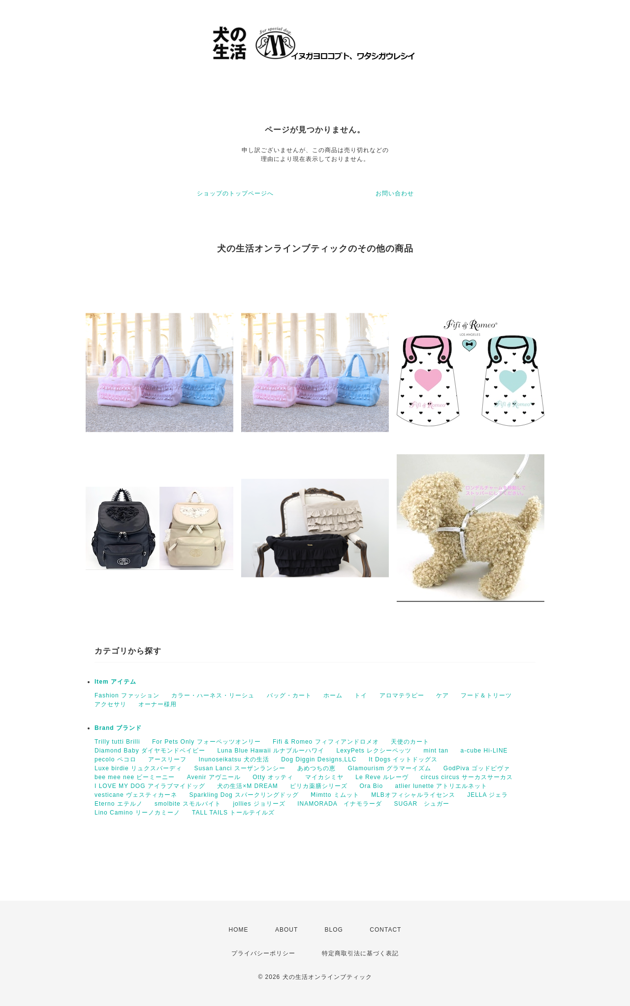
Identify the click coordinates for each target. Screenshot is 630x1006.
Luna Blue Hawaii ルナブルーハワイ (270, 750)
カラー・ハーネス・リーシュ (212, 695)
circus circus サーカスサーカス (467, 777)
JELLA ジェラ (487, 794)
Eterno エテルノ (118, 803)
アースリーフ (167, 759)
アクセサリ (110, 704)
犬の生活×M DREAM (247, 786)
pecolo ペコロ (115, 759)
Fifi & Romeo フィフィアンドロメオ (326, 741)
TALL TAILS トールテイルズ (233, 812)
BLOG (334, 929)
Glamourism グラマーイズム (389, 768)
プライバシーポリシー (263, 953)
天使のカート (410, 741)
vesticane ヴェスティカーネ (135, 794)
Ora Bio (371, 786)
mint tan (436, 750)
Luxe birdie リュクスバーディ (138, 768)
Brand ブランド (118, 727)
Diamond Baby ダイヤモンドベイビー (149, 750)
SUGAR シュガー (421, 803)
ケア (442, 695)
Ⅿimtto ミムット (335, 794)
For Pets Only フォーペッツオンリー (206, 741)
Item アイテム (115, 681)
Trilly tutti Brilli (117, 741)
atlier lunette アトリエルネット (441, 786)
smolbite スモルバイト (188, 803)
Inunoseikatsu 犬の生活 (233, 759)
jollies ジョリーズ (259, 803)
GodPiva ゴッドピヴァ (476, 768)
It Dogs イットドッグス (403, 759)
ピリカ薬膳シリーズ (318, 786)
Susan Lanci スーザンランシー (239, 768)
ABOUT (286, 929)
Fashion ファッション (126, 695)
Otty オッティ (272, 777)
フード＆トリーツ (486, 695)
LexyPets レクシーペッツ (373, 750)
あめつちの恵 (316, 768)
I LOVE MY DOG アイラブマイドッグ (149, 786)
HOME (239, 929)
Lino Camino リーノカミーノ (137, 812)
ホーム (333, 695)
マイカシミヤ (324, 777)
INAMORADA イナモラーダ (339, 803)
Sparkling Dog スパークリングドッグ (244, 794)
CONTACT (385, 929)
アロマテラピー (401, 695)
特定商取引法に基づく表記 (360, 953)
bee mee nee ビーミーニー (134, 777)
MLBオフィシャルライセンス (413, 794)
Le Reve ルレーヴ (382, 777)
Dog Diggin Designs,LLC (318, 759)
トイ (360, 695)
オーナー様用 (157, 704)
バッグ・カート (289, 695)
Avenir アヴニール (214, 777)
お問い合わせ (395, 193)
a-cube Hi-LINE (484, 750)
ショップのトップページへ (235, 193)
